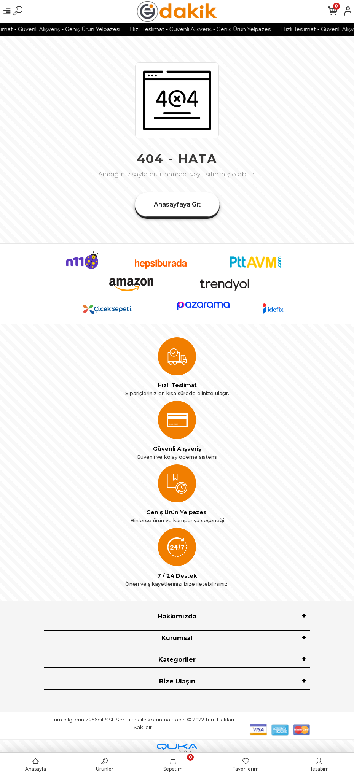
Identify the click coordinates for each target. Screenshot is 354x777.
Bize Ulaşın (177, 681)
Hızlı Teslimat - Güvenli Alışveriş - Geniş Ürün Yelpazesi (208, 29)
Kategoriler (177, 659)
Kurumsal (177, 638)
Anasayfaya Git (177, 204)
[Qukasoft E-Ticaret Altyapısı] (177, 748)
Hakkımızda (177, 616)
